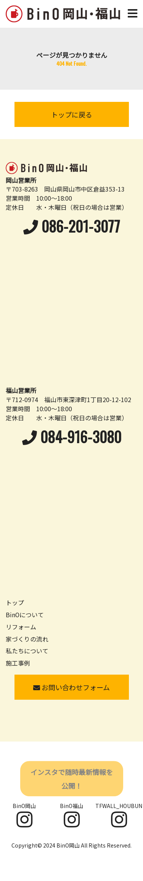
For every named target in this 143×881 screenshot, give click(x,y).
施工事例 (18, 663)
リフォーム (21, 627)
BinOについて (25, 614)
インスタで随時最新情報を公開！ (72, 779)
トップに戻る (71, 114)
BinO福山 (71, 815)
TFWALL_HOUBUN (118, 815)
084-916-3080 (71, 436)
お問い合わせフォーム (71, 687)
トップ (15, 602)
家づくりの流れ (27, 639)
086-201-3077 (71, 226)
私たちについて (27, 650)
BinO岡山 (24, 815)
